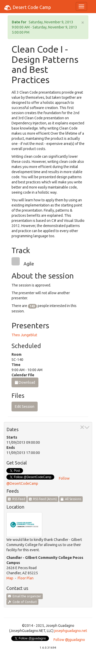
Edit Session (24, 406)
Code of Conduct (22, 601)
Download (25, 382)
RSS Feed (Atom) (43, 499)
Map (9, 578)
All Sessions (71, 499)
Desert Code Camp (27, 8)
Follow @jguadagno (69, 640)
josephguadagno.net (70, 631)
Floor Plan (26, 578)
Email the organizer (24, 596)
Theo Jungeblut (24, 335)
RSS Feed (16, 499)
